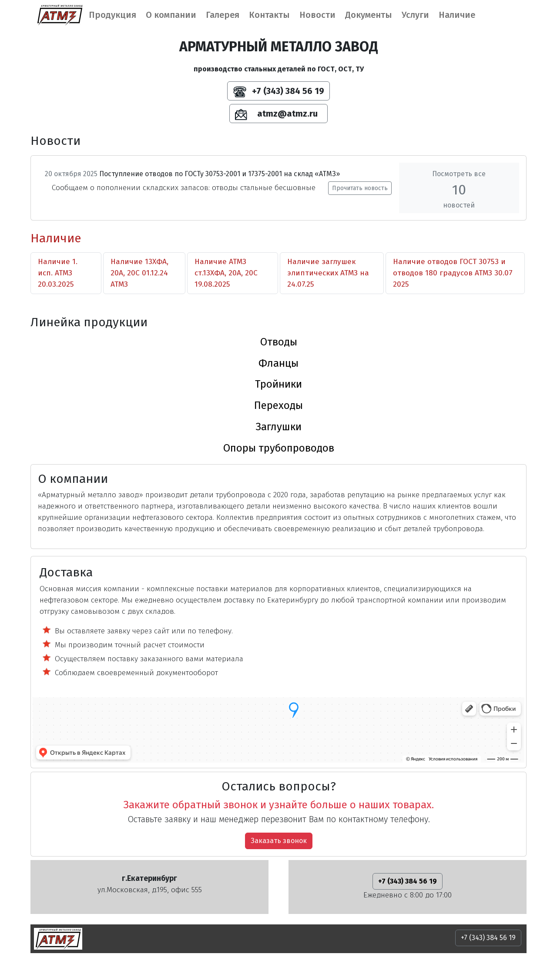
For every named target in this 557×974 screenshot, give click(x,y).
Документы (368, 15)
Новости (317, 15)
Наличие (457, 15)
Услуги (415, 15)
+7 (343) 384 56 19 (279, 91)
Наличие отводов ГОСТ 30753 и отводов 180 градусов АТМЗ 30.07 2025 (453, 273)
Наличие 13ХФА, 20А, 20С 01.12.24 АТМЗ (139, 273)
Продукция (112, 15)
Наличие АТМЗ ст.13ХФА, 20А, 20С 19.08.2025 (226, 273)
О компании (171, 15)
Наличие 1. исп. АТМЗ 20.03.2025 (57, 273)
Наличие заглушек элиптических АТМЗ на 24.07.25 (328, 273)
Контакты (269, 15)
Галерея (222, 15)
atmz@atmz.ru (278, 114)
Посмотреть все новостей (459, 189)
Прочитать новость (360, 188)
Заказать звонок (279, 841)
